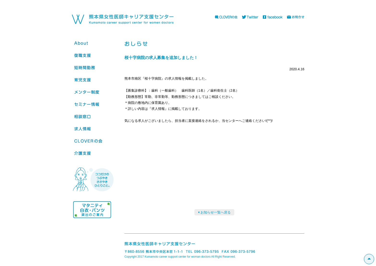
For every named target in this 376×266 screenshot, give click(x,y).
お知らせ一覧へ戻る (215, 212)
